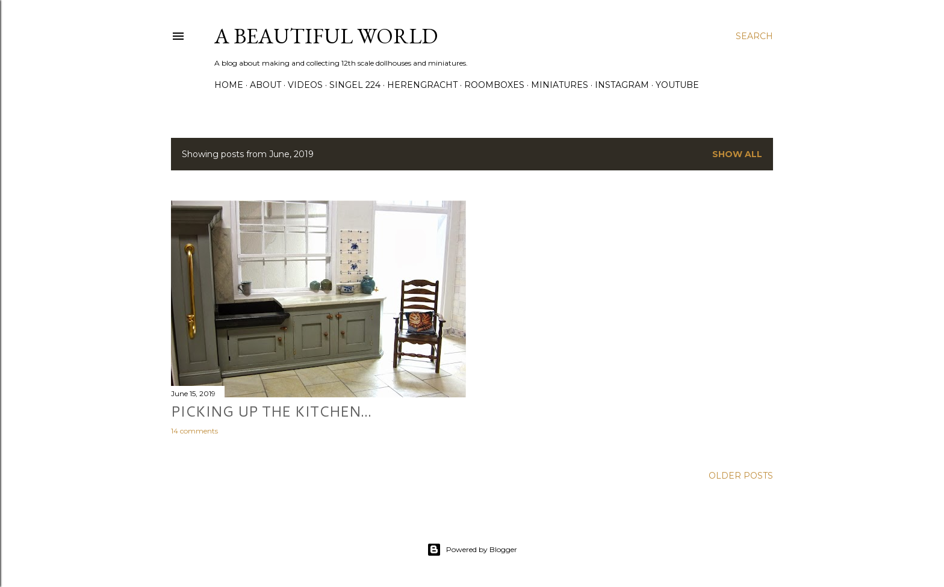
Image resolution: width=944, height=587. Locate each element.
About (265, 84)
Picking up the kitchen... (271, 411)
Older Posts (741, 475)
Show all (737, 154)
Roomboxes (494, 84)
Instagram (622, 84)
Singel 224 (354, 84)
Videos (305, 84)
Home (228, 84)
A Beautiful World (326, 36)
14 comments (194, 430)
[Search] (754, 36)
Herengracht (422, 84)
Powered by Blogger (472, 549)
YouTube (677, 84)
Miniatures (559, 84)
